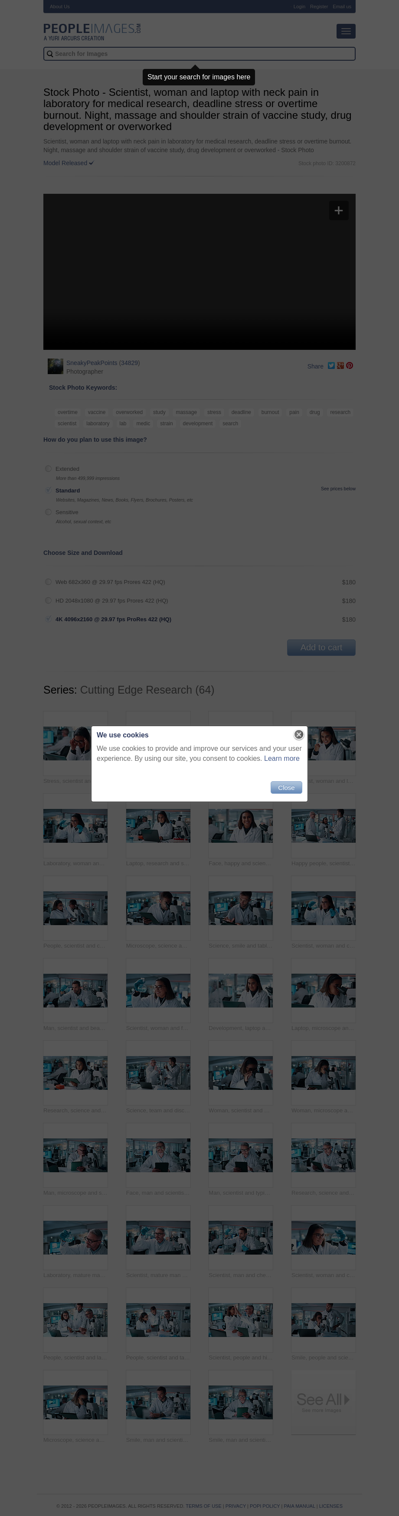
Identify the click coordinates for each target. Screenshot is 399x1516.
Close (286, 787)
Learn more (282, 758)
